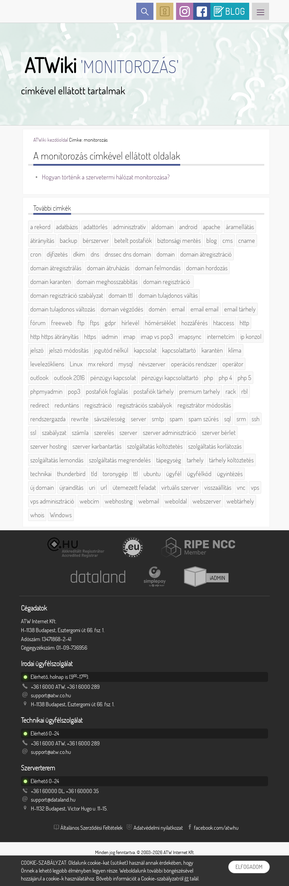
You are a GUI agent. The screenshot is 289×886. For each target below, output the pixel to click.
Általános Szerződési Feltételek (91, 827)
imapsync (189, 336)
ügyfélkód (199, 474)
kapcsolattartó (179, 350)
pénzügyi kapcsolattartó (169, 378)
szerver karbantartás (97, 446)
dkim (79, 254)
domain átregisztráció (206, 254)
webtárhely (240, 501)
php (208, 378)
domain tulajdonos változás (62, 309)
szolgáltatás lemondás (56, 460)
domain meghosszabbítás (107, 281)
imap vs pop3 (157, 336)
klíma (234, 350)
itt (186, 878)
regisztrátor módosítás (204, 405)
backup (68, 240)
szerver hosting (48, 446)
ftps (94, 323)
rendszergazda (48, 419)
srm (241, 419)
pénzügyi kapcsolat (113, 378)
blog (211, 240)
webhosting (119, 501)
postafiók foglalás (107, 391)
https (90, 336)
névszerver (152, 364)
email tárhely (240, 309)
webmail (148, 501)
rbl (244, 391)
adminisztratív (129, 227)
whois (37, 515)
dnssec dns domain (128, 254)
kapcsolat (145, 350)
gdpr (110, 323)
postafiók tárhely (154, 391)
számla (80, 432)
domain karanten (50, 281)
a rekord (40, 227)
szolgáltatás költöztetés (155, 446)
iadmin (110, 336)
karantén (212, 350)
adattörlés (95, 227)
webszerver (207, 501)
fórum (38, 323)
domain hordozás (207, 268)
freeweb (61, 323)
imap (129, 336)
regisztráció (98, 405)
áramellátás (240, 227)
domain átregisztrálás (55, 268)
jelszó (37, 350)
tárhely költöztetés (231, 460)
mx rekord (100, 364)
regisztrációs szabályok (144, 405)
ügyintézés (230, 474)
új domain (42, 487)
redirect (39, 405)
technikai (40, 474)
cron (35, 254)
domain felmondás (158, 268)
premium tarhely (199, 391)
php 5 (244, 378)
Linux (76, 364)
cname (246, 240)
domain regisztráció (167, 281)
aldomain (162, 227)
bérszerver (96, 240)
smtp (158, 419)
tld (94, 474)
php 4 (225, 378)
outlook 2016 (69, 378)
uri (92, 487)
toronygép (115, 474)
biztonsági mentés (179, 240)
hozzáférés (194, 323)
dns (95, 254)
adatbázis (67, 227)
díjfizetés (57, 254)
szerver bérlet (218, 432)
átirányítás (42, 240)
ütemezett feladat (134, 487)
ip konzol (251, 336)
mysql (125, 364)
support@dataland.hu (53, 799)
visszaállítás (217, 487)
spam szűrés (203, 419)
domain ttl (120, 295)
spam (176, 419)
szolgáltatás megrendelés (120, 460)
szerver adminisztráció (169, 432)
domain (166, 254)
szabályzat (54, 432)
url (104, 487)
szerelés (104, 432)
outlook (39, 378)
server (138, 419)
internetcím (221, 336)
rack (231, 391)
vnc (241, 487)
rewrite (80, 419)
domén (157, 309)
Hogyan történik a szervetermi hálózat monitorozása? (106, 177)
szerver (128, 432)
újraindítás (71, 487)
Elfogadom (249, 866)
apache (211, 227)
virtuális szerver (180, 487)
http (244, 323)
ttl (135, 474)
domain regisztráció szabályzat (66, 295)
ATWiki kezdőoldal (50, 140)
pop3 (74, 391)
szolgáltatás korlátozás (215, 446)
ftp (81, 323)
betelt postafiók (133, 240)
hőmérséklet (160, 323)
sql (227, 419)
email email (204, 309)
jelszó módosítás (69, 350)
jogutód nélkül (111, 350)
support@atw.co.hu (51, 695)
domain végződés (122, 309)
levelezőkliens (47, 364)
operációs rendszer (194, 364)
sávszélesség (109, 419)
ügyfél (174, 474)
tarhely (195, 460)
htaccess (223, 323)
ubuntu (152, 474)
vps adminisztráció (52, 501)
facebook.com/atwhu (216, 827)
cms (227, 240)
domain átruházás (108, 268)
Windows (61, 515)
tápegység (168, 460)
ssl (33, 432)
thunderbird (71, 474)
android (188, 227)
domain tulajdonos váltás (168, 295)
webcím (89, 501)
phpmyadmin (46, 391)
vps (255, 487)
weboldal (176, 501)
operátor (232, 364)
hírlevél (130, 323)
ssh (255, 419)
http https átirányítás (54, 336)
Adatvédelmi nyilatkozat (158, 827)
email (178, 309)
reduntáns (67, 405)
